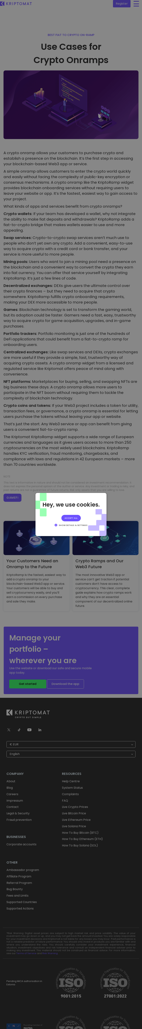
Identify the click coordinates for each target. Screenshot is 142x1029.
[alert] (71, 514)
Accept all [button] (71, 518)
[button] (71, 525)
